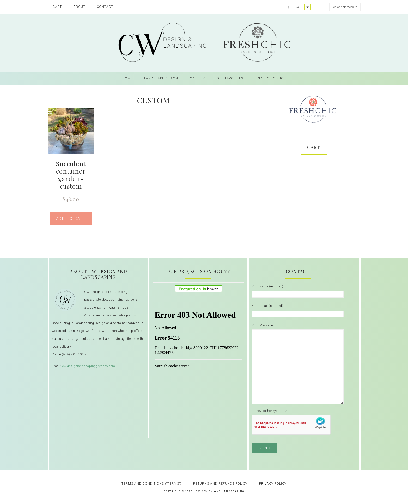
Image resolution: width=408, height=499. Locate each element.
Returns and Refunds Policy (220, 483)
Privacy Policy (273, 483)
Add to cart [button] (71, 218)
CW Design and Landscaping (204, 43)
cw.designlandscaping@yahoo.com (88, 366)
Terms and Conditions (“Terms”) (151, 483)
